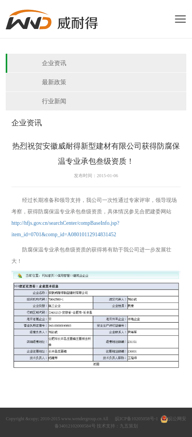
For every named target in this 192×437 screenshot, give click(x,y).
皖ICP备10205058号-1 (136, 418)
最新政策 (54, 82)
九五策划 (129, 426)
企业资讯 (54, 63)
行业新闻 (54, 101)
